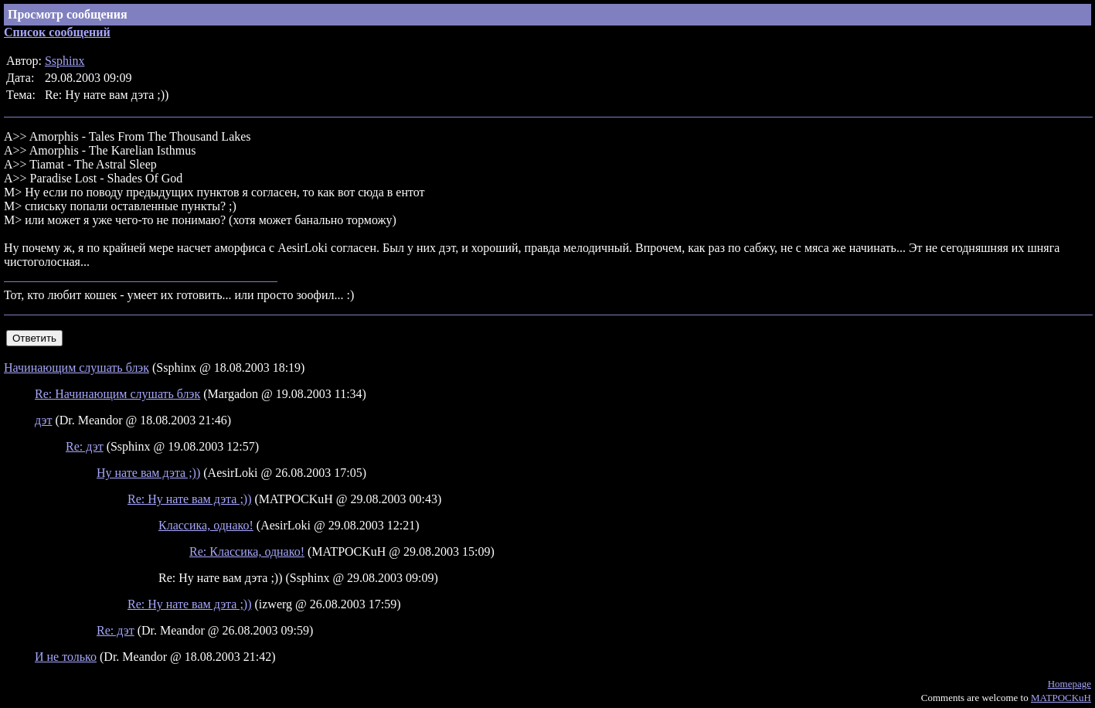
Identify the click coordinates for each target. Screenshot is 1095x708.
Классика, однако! (205, 525)
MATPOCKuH (1061, 697)
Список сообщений (57, 32)
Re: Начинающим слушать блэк (117, 393)
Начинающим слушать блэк (76, 367)
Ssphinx (65, 60)
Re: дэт (85, 446)
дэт (43, 420)
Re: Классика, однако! (246, 551)
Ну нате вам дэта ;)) (148, 472)
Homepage (1069, 683)
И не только (66, 656)
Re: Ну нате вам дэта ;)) (189, 498)
